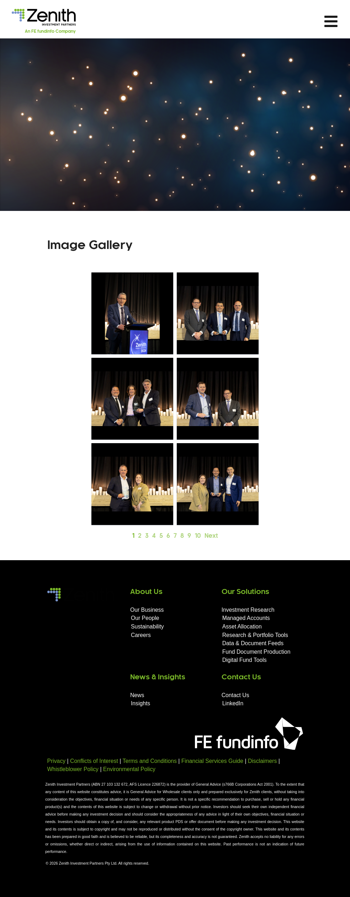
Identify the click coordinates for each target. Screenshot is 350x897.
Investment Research (248, 610)
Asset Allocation (242, 626)
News (137, 695)
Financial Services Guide (212, 761)
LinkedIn (233, 703)
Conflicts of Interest (94, 761)
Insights (140, 703)
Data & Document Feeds (252, 643)
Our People (145, 618)
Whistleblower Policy (73, 769)
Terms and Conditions (150, 761)
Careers (141, 635)
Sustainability (147, 626)
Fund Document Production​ (256, 652)
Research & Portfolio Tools (255, 635)
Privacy (56, 761)
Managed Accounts (246, 618)
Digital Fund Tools (244, 660)
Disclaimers (262, 761)
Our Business (147, 610)
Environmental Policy (129, 769)
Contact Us (235, 695)
